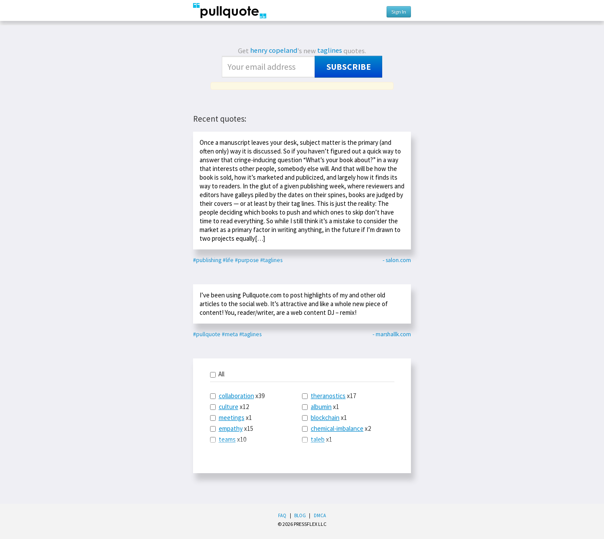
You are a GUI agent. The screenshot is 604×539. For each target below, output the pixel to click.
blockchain (325, 417)
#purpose (247, 260)
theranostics (328, 396)
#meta (230, 334)
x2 (336, 428)
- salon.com (397, 260)
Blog (300, 515)
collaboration (236, 396)
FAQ (282, 515)
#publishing (207, 260)
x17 (329, 396)
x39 (237, 396)
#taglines (271, 260)
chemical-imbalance (337, 428)
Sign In (398, 11)
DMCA (320, 515)
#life (228, 260)
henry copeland (273, 50)
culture (228, 407)
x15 (231, 428)
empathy (231, 428)
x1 (231, 417)
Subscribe (348, 66)
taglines (329, 50)
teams (227, 439)
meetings (231, 417)
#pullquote (207, 334)
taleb (318, 439)
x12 (229, 407)
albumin (321, 407)
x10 (228, 439)
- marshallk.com (392, 334)
